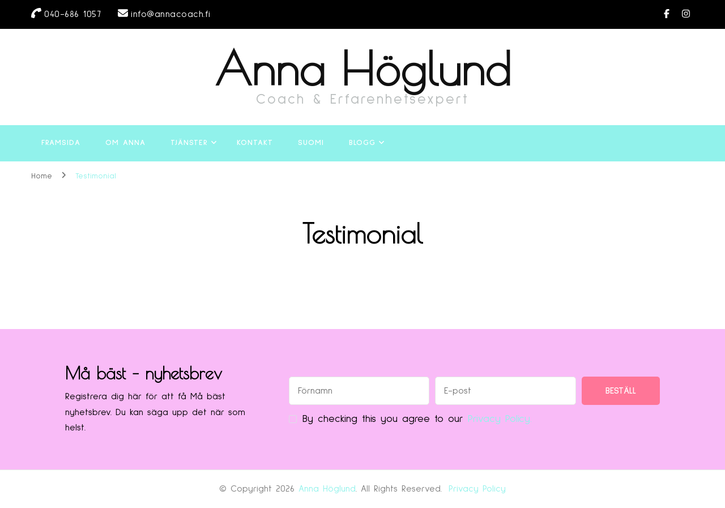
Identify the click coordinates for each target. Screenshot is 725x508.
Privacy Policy (477, 488)
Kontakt (255, 143)
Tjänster (189, 143)
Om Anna (125, 143)
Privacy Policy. (500, 419)
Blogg (362, 143)
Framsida (60, 143)
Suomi (311, 143)
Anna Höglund (363, 68)
